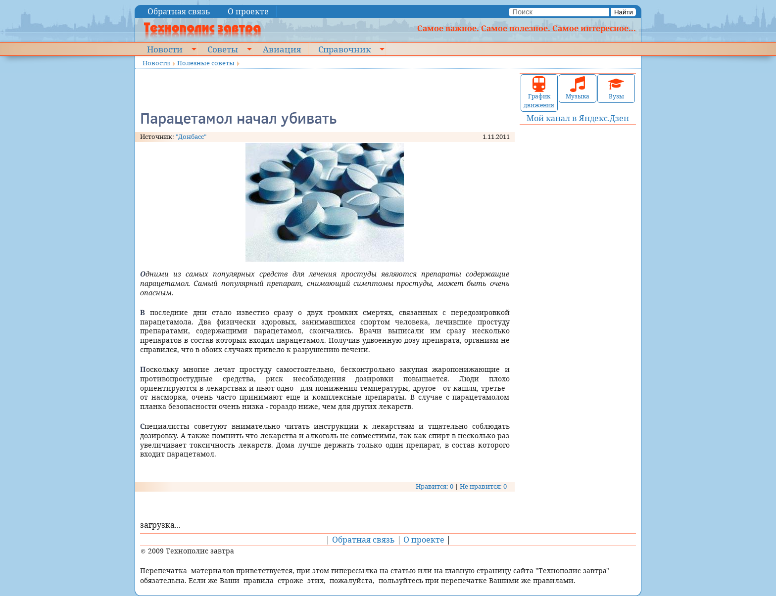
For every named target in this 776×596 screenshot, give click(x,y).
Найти (623, 12)
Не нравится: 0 (483, 486)
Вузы (616, 88)
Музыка (577, 88)
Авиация (282, 49)
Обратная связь (178, 11)
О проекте (248, 11)
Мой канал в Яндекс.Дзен (578, 118)
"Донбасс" (191, 136)
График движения (539, 92)
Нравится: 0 (434, 486)
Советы (222, 49)
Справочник (344, 49)
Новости (165, 49)
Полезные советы (206, 62)
